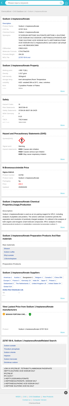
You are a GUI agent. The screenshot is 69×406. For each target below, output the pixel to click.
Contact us (27, 400)
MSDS (18, 397)
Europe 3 (7, 280)
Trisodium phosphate (12, 349)
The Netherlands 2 (23, 283)
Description (7, 23)
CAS (25, 397)
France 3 (16, 280)
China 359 (58, 277)
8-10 (20, 116)
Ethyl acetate (9, 255)
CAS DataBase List (19, 11)
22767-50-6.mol (24, 57)
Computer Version (39, 400)
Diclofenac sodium (11, 362)
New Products (48, 397)
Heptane (7, 356)
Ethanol (7, 249)
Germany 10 (26, 280)
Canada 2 (48, 277)
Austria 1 (17, 277)
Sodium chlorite (10, 352)
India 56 (36, 280)
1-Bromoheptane (10, 259)
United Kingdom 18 (39, 283)
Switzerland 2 (9, 283)
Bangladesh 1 (28, 277)
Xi (19, 104)
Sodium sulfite (9, 252)
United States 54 (54, 283)
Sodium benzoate (10, 359)
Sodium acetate (10, 346)
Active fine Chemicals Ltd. (13, 290)
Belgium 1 (39, 277)
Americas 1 (8, 277)
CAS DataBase (34, 397)
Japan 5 (44, 280)
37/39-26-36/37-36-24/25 (28, 110)
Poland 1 (52, 280)
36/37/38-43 (23, 107)
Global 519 (8, 287)
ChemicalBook (6, 11)
